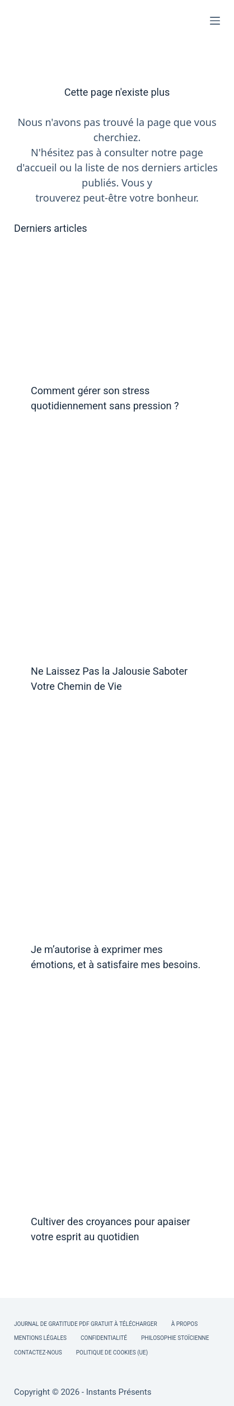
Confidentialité (104, 1338)
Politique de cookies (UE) (112, 1352)
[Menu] (215, 21)
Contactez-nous (38, 1352)
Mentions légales (40, 1338)
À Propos (184, 1324)
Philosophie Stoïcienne (175, 1338)
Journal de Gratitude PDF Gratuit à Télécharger (85, 1324)
